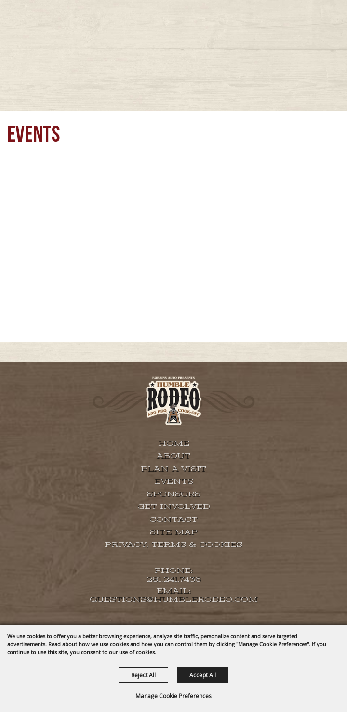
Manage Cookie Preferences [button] (173, 695)
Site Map (174, 532)
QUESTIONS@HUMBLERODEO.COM (174, 599)
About (173, 456)
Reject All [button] (143, 675)
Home (173, 443)
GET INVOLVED (173, 506)
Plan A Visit (173, 469)
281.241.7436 (174, 579)
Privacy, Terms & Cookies (173, 544)
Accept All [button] (202, 675)
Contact (173, 519)
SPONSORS (173, 494)
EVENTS (173, 481)
